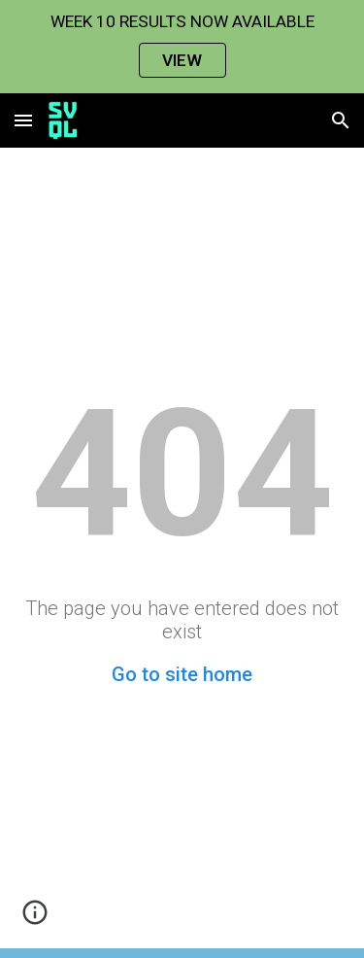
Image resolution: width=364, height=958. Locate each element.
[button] (23, 120)
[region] (182, 46)
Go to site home (182, 674)
